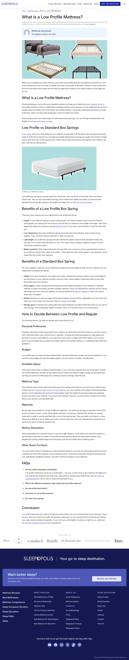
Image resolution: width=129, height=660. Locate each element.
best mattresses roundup (42, 121)
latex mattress (60, 390)
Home (24, 11)
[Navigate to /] (38, 559)
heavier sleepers (81, 291)
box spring (27, 134)
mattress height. (96, 104)
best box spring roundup (82, 202)
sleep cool (65, 301)
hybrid (49, 390)
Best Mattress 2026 (110, 4)
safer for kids (61, 226)
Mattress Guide (33, 11)
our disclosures (90, 24)
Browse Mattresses (107, 579)
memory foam (40, 390)
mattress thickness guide (34, 523)
